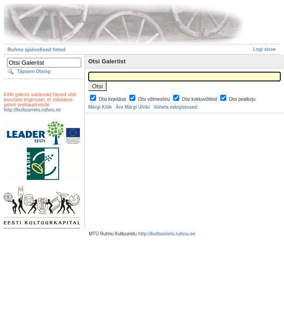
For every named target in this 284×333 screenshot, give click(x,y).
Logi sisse (264, 49)
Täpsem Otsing (33, 71)
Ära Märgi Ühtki (132, 107)
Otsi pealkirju (242, 99)
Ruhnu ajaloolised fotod (36, 49)
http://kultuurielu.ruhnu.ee (32, 109)
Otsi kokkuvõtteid (200, 99)
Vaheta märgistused (175, 107)
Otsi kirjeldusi (113, 99)
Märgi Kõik (100, 107)
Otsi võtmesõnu (154, 99)
